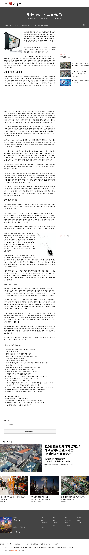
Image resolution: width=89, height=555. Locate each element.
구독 (73, 57)
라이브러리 (68, 523)
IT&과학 (55, 523)
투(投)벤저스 (65, 57)
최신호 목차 (68, 520)
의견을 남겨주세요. (9, 424)
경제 (54, 518)
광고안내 (79, 523)
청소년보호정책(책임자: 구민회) (51, 544)
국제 (54, 520)
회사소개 (7, 544)
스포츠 (42, 525)
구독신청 (79, 520)
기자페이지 (68, 525)
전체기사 (43, 528)
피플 (54, 525)
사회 (42, 520)
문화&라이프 (44, 523)
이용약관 (32, 544)
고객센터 (27, 544)
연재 (66, 518)
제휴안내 (22, 544)
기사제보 (79, 518)
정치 (42, 518)
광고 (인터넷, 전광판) (15, 544)
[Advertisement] (26, 98)
